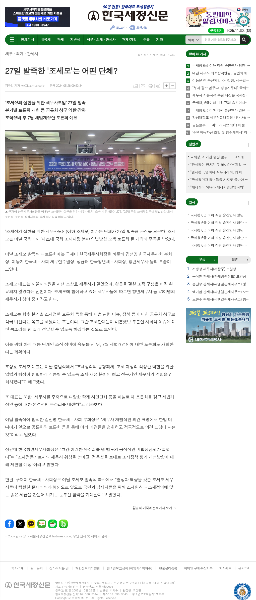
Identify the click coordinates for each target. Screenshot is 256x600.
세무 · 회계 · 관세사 (101, 39)
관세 (60, 39)
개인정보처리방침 (87, 568)
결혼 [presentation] (235, 259)
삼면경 (193, 144)
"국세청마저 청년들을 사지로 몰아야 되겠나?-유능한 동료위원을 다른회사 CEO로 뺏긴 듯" (219, 179)
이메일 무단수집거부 (198, 568)
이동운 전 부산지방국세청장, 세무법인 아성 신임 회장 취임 (221, 80)
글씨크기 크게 (166, 85)
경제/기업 (129, 39)
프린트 (150, 85)
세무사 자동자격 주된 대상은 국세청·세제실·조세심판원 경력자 (221, 95)
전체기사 (27, 39)
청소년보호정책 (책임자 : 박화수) (129, 568)
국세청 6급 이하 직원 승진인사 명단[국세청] (221, 110)
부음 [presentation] (202, 259)
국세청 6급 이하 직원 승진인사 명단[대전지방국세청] (219, 245)
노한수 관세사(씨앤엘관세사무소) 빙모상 (221, 299)
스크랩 (158, 85)
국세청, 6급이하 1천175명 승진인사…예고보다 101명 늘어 (221, 102)
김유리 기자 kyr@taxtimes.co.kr (24, 85)
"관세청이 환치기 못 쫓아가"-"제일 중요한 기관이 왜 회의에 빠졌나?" (219, 164)
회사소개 (17, 568)
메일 (143, 85)
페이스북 (9, 524)
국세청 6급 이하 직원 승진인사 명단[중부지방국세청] (219, 230)
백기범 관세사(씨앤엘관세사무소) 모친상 (221, 291)
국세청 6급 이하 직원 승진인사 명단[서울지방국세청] (221, 65)
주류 (146, 39)
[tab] (202, 260)
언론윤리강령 (168, 568)
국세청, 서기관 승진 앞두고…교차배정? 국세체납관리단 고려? (219, 156)
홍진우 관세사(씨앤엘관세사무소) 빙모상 (221, 284)
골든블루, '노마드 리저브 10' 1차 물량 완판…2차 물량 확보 (221, 125)
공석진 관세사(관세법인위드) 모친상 (219, 276)
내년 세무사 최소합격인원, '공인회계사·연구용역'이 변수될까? (221, 73)
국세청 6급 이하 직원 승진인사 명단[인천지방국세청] (219, 237)
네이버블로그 (41, 524)
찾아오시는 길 (59, 568)
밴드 (63, 524)
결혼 (247, 260)
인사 (192, 202)
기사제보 (225, 568)
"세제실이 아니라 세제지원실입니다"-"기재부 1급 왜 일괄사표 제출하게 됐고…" (219, 187)
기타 (159, 39)
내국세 (45, 39)
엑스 (20, 524)
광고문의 (36, 568)
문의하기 (244, 568)
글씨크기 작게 (172, 85)
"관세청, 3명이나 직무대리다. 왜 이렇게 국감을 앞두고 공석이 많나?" (219, 172)
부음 (214, 260)
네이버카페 (52, 524)
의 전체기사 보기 (152, 507)
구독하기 (216, 30)
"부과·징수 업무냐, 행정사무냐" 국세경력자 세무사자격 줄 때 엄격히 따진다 (221, 88)
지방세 (75, 39)
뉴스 (146, 55)
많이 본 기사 (197, 54)
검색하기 (244, 39)
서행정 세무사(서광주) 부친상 (214, 269)
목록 (135, 85)
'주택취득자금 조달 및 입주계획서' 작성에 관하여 (221, 132)
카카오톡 (31, 524)
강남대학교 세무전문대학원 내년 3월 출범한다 (221, 117)
